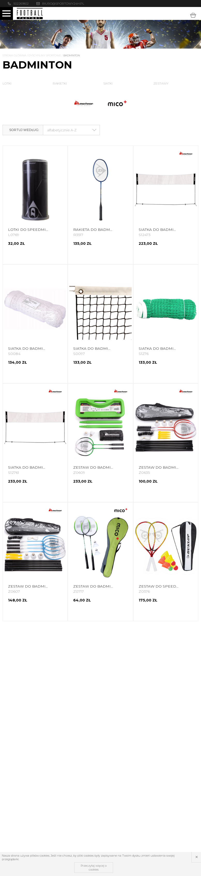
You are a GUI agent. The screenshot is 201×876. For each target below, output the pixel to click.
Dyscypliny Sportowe (44, 55)
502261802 (21, 3)
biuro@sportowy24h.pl (63, 3)
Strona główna (14, 55)
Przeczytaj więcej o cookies (94, 867)
